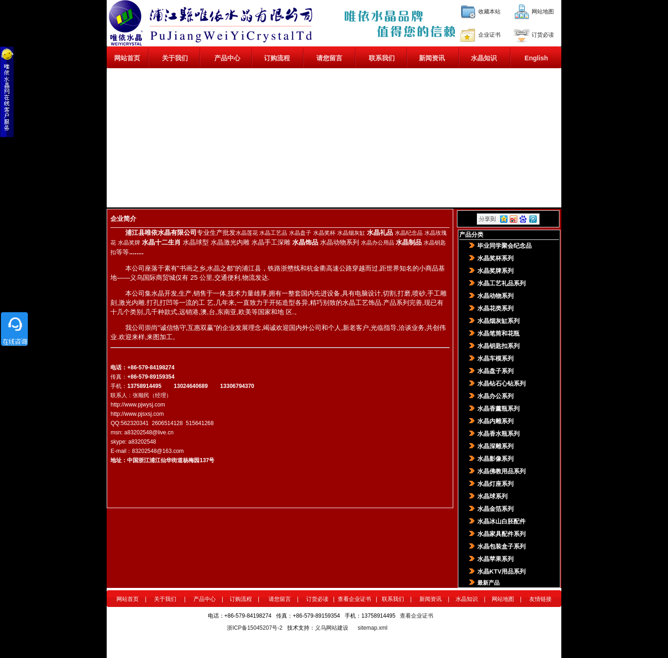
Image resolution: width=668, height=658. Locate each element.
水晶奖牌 (129, 242)
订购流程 (277, 58)
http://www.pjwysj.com (137, 404)
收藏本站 (489, 11)
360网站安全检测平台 (414, 628)
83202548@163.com (158, 451)
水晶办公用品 (377, 242)
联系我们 (382, 58)
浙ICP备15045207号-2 (255, 628)
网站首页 (127, 58)
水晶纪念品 (409, 233)
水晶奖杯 (324, 233)
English (536, 58)
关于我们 (175, 58)
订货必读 (543, 34)
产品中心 (227, 58)
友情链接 (540, 599)
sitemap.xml (372, 628)
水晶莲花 (247, 233)
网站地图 (543, 11)
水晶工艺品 (273, 233)
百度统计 (449, 616)
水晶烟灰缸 (351, 233)
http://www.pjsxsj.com (137, 414)
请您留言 (329, 58)
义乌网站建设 (331, 628)
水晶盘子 (300, 233)
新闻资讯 (432, 58)
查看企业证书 (354, 599)
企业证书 (489, 34)
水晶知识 (484, 58)
